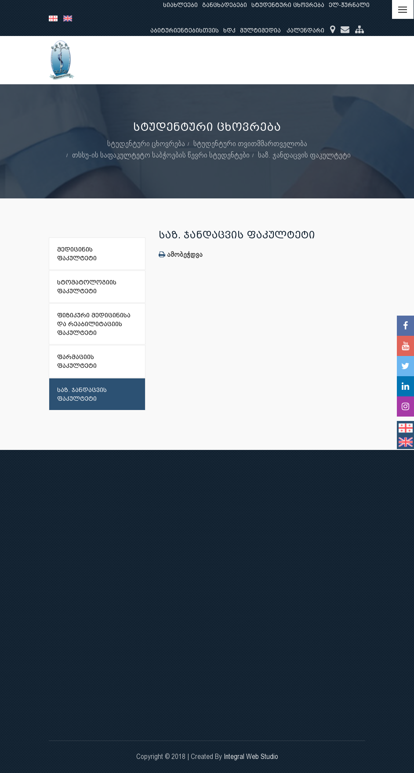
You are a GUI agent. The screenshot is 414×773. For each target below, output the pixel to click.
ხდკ (229, 30)
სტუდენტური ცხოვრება (287, 5)
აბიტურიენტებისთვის (184, 30)
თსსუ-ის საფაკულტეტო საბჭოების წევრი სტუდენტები (161, 154)
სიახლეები (180, 5)
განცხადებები (224, 5)
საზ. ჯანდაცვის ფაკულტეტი (304, 154)
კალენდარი (305, 30)
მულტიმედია (260, 30)
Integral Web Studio (251, 756)
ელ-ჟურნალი (349, 5)
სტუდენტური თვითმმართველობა (250, 143)
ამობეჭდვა (181, 254)
